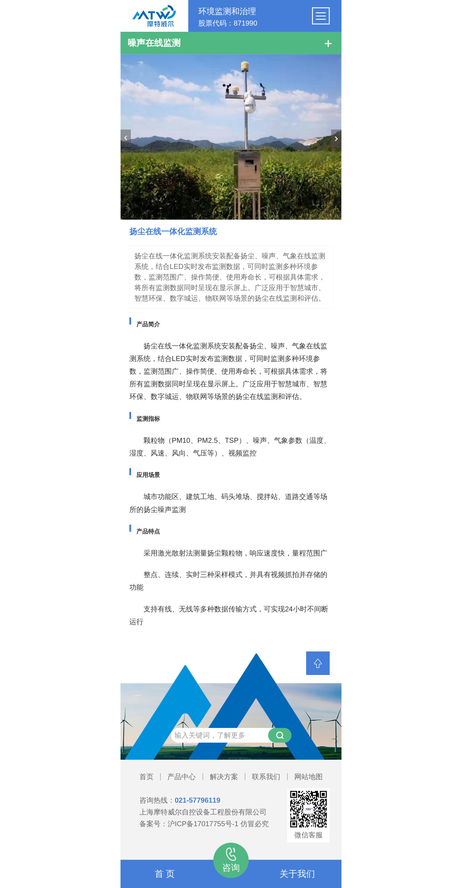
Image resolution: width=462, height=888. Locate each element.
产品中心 (181, 776)
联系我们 (266, 776)
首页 (146, 776)
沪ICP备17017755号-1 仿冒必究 (218, 824)
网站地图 (308, 776)
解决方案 (224, 776)
